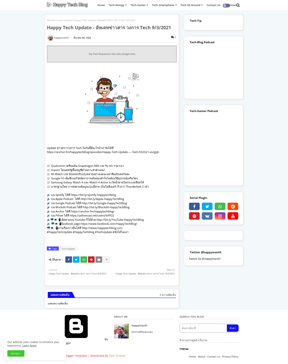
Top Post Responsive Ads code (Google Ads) (112, 54)
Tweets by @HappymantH (204, 258)
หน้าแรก (51, 20)
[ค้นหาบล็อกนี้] (203, 328)
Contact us (213, 356)
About (201, 356)
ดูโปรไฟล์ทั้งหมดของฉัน (142, 332)
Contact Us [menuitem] (213, 5)
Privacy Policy (230, 356)
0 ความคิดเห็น (168, 294)
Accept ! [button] (16, 353)
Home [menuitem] (101, 5)
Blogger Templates (75, 355)
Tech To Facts (117, 355)
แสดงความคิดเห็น (58, 303)
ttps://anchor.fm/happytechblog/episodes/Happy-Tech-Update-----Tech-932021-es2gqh (103, 152)
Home (192, 356)
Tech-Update (65, 20)
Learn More (29, 345)
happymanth (139, 325)
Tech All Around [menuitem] (190, 5)
